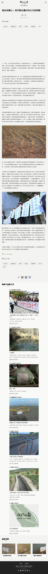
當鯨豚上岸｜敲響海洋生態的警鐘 (18, 422)
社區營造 (18, 497)
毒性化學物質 (19, 321)
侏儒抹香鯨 (12, 425)
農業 (22, 15)
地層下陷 (21, 459)
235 (7, 259)
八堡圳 (28, 461)
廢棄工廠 (24, 319)
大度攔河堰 (27, 459)
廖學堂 (28, 531)
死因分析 (25, 425)
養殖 (36, 357)
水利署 (11, 461)
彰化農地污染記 (22, 555)
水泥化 (18, 495)
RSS (29, 570)
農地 (24, 355)
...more (39, 26)
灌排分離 (15, 357)
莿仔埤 (19, 461)
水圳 (14, 495)
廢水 (11, 357)
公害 (25, 15)
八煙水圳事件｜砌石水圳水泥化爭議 (19, 492)
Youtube (20, 570)
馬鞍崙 (17, 531)
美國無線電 (12, 319)
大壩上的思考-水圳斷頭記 (16, 456)
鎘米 (15, 355)
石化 (32, 459)
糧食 (29, 357)
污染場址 (33, 319)
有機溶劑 (19, 319)
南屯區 (10, 254)
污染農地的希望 (7, 555)
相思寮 (35, 459)
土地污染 (5, 26)
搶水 (15, 461)
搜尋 (45, 2)
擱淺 (21, 425)
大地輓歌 (11, 352)
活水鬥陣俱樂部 (13, 528)
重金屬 (11, 355)
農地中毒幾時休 (37, 555)
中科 (11, 459)
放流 (4, 266)
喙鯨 (18, 425)
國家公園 (12, 497)
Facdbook (18, 570)
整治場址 (24, 357)
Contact (23, 570)
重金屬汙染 (13, 26)
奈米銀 (36, 425)
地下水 (40, 263)
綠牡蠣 (32, 357)
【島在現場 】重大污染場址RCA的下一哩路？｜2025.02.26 (23, 315)
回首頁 (21, 563)
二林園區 (15, 459)
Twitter (27, 570)
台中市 (6, 254)
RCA (28, 319)
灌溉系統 (29, 355)
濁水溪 (23, 461)
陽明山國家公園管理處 (29, 495)
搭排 (20, 357)
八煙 (11, 495)
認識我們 (26, 563)
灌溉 (20, 26)
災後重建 (12, 531)
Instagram (25, 570)
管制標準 (33, 26)
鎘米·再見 (12, 389)
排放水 (26, 26)
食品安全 (34, 355)
